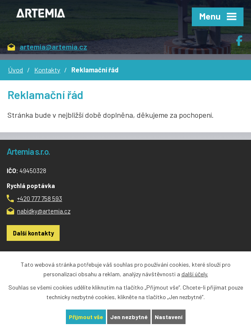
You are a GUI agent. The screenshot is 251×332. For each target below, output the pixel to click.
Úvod (15, 70)
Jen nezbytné (129, 316)
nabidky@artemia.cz (43, 211)
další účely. (194, 273)
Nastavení (169, 316)
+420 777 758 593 (39, 198)
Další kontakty (33, 233)
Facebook (243, 37)
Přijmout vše (86, 316)
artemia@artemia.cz (47, 47)
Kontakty (47, 70)
